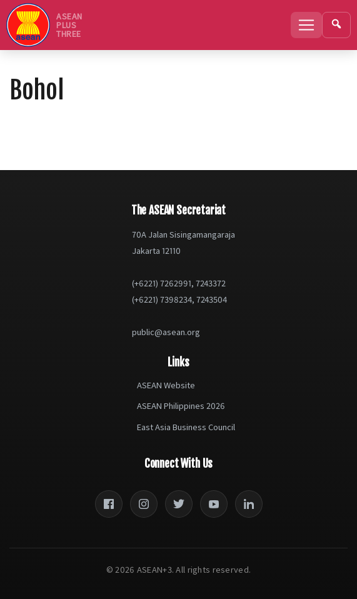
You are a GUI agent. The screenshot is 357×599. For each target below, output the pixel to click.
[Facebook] (109, 504)
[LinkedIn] (249, 504)
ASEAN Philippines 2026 (181, 405)
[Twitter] (179, 504)
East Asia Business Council (186, 427)
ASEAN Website (166, 385)
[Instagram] (144, 504)
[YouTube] (214, 504)
